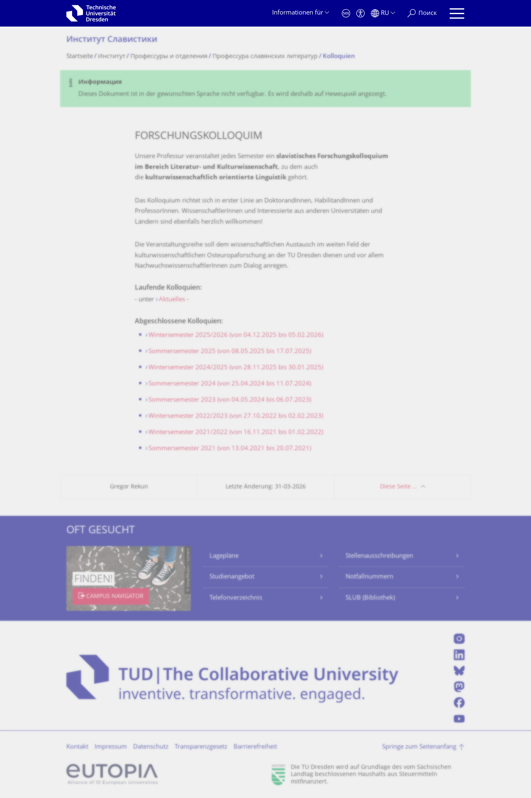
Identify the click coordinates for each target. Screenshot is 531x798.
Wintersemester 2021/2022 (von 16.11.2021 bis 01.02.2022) (236, 433)
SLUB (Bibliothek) (370, 598)
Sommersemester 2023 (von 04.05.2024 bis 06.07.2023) (230, 400)
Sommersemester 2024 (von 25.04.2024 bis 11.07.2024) (230, 384)
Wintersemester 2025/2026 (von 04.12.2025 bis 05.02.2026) (236, 335)
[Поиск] (422, 13)
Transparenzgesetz (201, 747)
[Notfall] (346, 13)
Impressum (111, 747)
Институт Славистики (111, 40)
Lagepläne (224, 556)
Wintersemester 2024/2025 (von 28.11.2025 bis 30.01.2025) (236, 368)
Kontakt (77, 747)
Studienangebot (231, 577)
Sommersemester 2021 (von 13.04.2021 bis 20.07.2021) (230, 449)
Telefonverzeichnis (235, 598)
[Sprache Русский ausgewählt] (383, 13)
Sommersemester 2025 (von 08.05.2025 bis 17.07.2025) (230, 352)
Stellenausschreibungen (379, 556)
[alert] (265, 88)
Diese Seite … (398, 487)
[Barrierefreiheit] (360, 13)
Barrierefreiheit (255, 747)
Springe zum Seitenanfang (419, 747)
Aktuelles (172, 300)
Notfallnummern (369, 577)
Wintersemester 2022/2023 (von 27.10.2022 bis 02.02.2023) (236, 416)
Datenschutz (150, 747)
